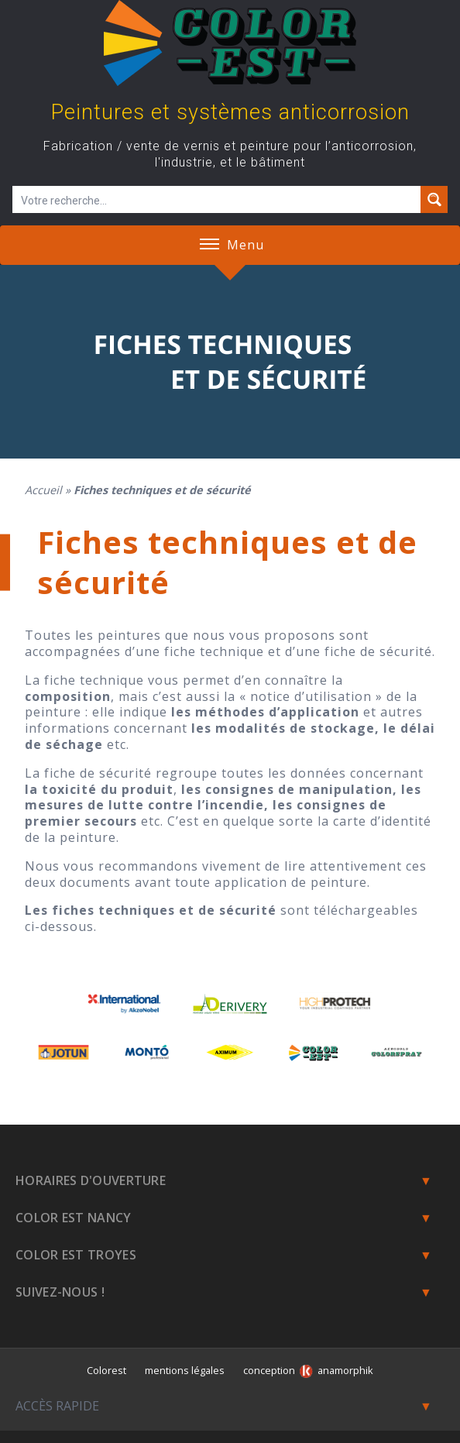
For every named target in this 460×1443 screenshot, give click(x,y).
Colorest (106, 1370)
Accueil (43, 490)
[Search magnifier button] (434, 199)
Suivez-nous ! (60, 1291)
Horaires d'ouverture (90, 1180)
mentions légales (185, 1370)
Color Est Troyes (75, 1254)
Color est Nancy (73, 1217)
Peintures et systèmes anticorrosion (230, 112)
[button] (209, 245)
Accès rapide (57, 1405)
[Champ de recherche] (217, 199)
